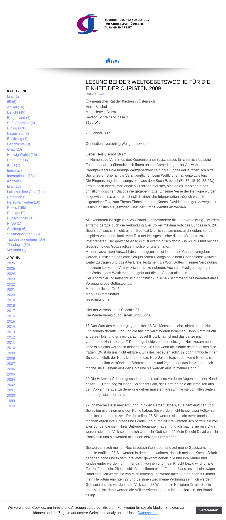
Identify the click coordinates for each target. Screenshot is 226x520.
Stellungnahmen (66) (23, 234)
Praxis (100, 94)
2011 (11, 342)
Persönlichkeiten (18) (23, 202)
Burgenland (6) (18, 118)
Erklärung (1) (17, 139)
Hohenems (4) (18, 160)
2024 (11, 274)
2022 (11, 284)
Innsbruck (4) (17, 170)
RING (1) (14, 223)
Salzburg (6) (16, 229)
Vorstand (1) (16, 250)
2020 (11, 295)
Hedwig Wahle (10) (22, 155)
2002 (11, 385)
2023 (11, 279)
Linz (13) (14, 186)
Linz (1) (13, 96)
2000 (11, 395)
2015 (11, 321)
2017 (11, 311)
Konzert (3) (15, 181)
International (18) (20, 176)
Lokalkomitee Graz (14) (25, 192)
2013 (11, 332)
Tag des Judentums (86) (26, 239)
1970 (11, 406)
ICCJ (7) (13, 165)
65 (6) (11, 102)
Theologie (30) (18, 245)
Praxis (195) (16, 207)
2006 (11, 369)
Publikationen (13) (21, 218)
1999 (11, 401)
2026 (11, 263)
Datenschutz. (148, 513)
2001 (11, 390)
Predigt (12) (16, 213)
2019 (11, 300)
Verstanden (208, 510)
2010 (11, 348)
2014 (11, 327)
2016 (11, 316)
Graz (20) (14, 149)
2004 (11, 380)
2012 (11, 337)
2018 (11, 305)
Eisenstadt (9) (18, 133)
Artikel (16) (15, 107)
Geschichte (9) (18, 144)
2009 (11, 353)
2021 (11, 290)
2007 (11, 364)
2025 (11, 268)
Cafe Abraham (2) (21, 123)
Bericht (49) (16, 112)
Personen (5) (17, 197)
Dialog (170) (16, 128)
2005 (11, 374)
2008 (11, 358)
